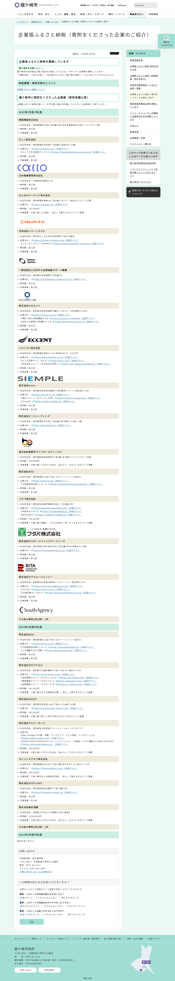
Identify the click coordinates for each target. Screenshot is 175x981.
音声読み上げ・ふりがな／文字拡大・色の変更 (97, 5)
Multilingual (122, 5)
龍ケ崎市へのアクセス (140, 181)
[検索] (143, 5)
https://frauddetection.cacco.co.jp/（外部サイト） (79, 152)
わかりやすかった (30, 906)
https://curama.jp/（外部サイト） (51, 204)
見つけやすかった (30, 914)
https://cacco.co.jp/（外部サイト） (52, 148)
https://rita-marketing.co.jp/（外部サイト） (57, 550)
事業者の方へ (137, 14)
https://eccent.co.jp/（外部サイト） (52, 314)
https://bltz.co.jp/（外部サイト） (51, 480)
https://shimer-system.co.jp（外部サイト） (56, 240)
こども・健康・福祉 (65, 14)
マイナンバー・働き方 (140, 143)
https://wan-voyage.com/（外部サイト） (44, 738)
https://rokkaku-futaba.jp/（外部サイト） (59, 514)
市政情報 (153, 14)
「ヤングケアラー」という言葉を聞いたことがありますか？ (144, 172)
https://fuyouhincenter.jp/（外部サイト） (72, 647)
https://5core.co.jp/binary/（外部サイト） (79, 398)
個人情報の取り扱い (113, 938)
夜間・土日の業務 (135, 938)
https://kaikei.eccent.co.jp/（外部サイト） (77, 321)
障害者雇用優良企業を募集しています (144, 105)
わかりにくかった (76, 906)
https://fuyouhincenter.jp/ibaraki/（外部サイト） (77, 484)
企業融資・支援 (137, 137)
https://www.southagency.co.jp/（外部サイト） (58, 586)
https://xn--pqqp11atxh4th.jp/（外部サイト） (86, 363)
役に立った (27, 897)
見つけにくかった (76, 914)
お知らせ (134, 125)
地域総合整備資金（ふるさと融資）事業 (144, 86)
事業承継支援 (136, 60)
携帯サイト (36, 938)
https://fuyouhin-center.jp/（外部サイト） (56, 792)
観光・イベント (117, 14)
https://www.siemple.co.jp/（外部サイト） (56, 357)
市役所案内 (49, 970)
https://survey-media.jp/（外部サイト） (55, 401)
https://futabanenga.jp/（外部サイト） (62, 511)
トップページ (22, 21)
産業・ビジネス (52, 21)
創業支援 (134, 131)
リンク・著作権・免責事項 (87, 938)
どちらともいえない (47, 897)
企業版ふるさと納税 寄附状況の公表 (144, 68)
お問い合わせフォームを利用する (36, 871)
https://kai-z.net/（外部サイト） (68, 360)
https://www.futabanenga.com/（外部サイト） (58, 508)
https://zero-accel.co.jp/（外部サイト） (54, 674)
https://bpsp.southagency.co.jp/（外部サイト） (72, 592)
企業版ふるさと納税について (31, 89)
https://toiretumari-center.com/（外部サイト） (59, 708)
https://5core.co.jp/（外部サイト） (52, 394)
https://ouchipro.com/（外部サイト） (80, 677)
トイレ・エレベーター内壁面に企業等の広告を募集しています (144, 116)
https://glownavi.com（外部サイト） (77, 680)
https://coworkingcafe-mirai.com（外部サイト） (79, 243)
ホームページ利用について (58, 938)
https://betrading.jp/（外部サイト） (53, 425)
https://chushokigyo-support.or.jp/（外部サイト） (60, 279)
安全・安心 (44, 14)
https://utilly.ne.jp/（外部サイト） (51, 589)
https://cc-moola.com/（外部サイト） (78, 684)
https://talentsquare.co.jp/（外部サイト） (56, 768)
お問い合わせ (26, 970)
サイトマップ (21, 938)
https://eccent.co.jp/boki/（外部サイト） (73, 318)
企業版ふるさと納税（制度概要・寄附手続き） (144, 77)
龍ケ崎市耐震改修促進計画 (143, 163)
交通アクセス (154, 938)
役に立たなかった (70, 897)
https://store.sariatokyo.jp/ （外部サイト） (46, 744)
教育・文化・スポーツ (92, 14)
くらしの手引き (25, 14)
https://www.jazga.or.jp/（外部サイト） (67, 650)
